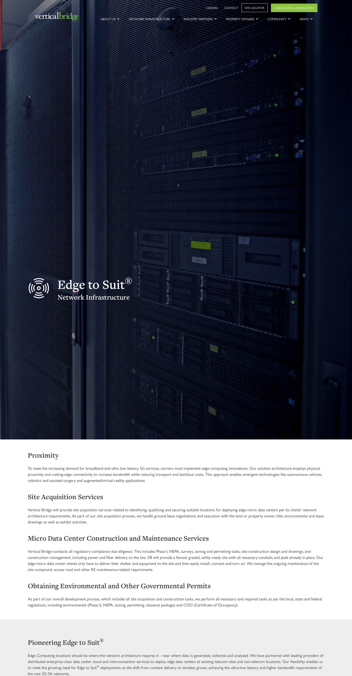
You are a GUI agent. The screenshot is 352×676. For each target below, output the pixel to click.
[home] (57, 14)
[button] (110, 19)
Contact (231, 8)
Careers (212, 8)
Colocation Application (294, 8)
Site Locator (254, 8)
